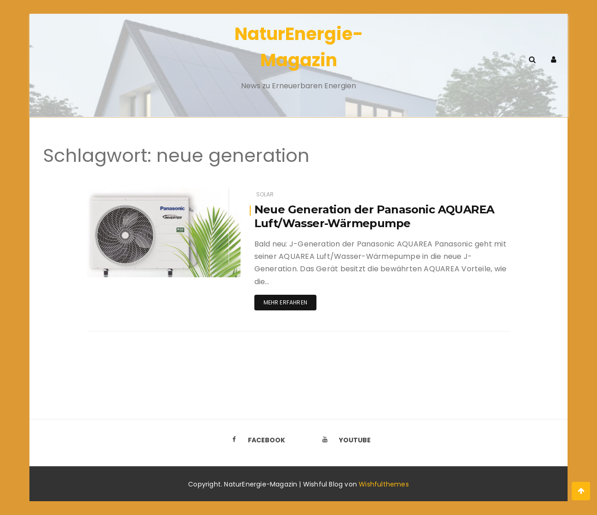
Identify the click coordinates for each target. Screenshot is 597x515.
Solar (265, 194)
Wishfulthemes (384, 484)
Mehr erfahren (285, 302)
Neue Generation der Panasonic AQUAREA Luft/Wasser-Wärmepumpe (374, 216)
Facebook (255, 440)
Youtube (344, 440)
